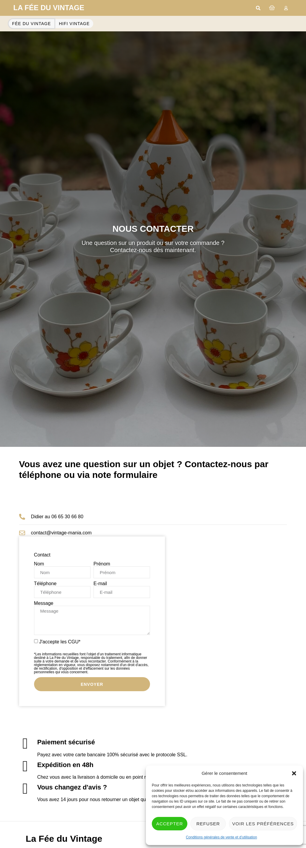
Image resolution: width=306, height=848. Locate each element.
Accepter (169, 823)
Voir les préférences (263, 823)
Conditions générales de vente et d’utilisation (221, 837)
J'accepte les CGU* (92, 656)
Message (43, 603)
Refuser (208, 823)
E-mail (100, 583)
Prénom (102, 564)
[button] (294, 773)
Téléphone (45, 583)
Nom (39, 564)
